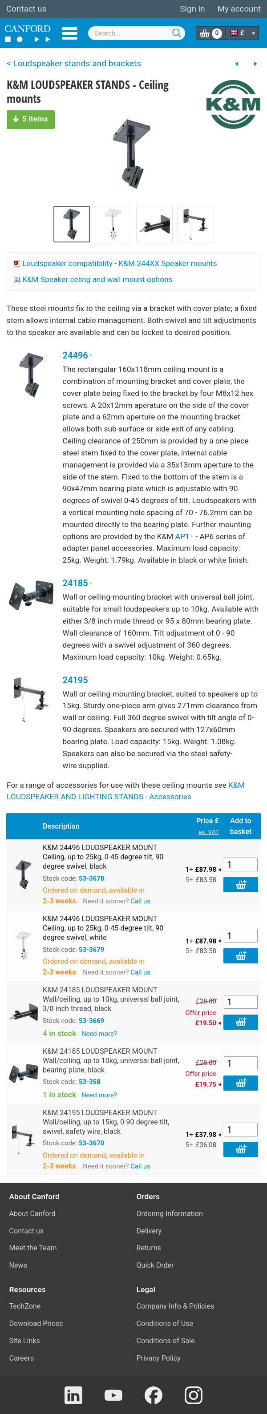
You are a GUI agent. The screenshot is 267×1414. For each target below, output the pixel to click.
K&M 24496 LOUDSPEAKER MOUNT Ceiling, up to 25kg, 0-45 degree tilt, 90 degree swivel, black (103, 856)
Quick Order (155, 1265)
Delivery (149, 1231)
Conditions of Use (165, 1323)
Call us (140, 901)
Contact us (26, 9)
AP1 (184, 536)
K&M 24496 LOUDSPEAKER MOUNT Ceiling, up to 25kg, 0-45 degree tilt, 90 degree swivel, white (103, 928)
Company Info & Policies (175, 1306)
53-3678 (91, 878)
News (18, 1265)
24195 (75, 680)
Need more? (99, 1034)
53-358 (90, 1082)
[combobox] (136, 33)
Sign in (192, 9)
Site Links (24, 1341)
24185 (78, 583)
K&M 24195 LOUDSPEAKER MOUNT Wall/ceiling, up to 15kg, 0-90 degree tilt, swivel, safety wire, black (106, 1122)
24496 (78, 355)
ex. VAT (209, 831)
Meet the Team (33, 1248)
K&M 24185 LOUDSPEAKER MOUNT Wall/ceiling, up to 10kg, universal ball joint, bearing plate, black (111, 1060)
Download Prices (36, 1323)
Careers (21, 1358)
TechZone (25, 1306)
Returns (149, 1248)
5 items (30, 118)
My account (239, 9)
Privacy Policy (159, 1358)
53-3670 (91, 1143)
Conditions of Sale (166, 1341)
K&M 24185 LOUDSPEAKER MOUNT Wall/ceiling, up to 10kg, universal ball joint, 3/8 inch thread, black (111, 999)
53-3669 (91, 1021)
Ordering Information (170, 1213)
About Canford (32, 1213)
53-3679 (91, 950)
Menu (69, 33)
